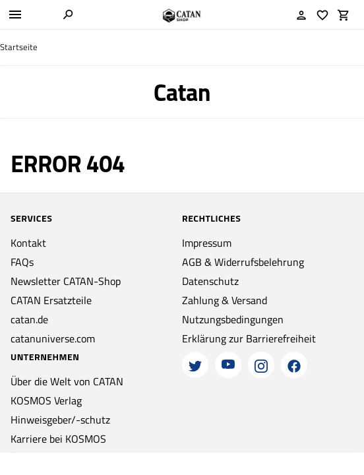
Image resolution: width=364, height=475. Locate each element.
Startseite (19, 47)
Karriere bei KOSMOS (58, 439)
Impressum (206, 243)
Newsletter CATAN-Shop (66, 281)
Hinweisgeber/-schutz (60, 420)
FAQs (22, 262)
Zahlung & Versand (224, 300)
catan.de (29, 319)
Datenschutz (210, 281)
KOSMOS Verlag (46, 400)
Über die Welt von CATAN (67, 381)
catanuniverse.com (53, 338)
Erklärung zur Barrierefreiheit (249, 338)
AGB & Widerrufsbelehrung (243, 262)
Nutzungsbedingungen (233, 319)
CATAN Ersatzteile (51, 300)
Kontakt (28, 243)
